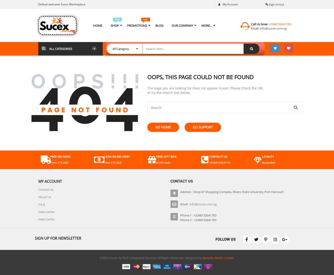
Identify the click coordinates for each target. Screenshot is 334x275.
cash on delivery (116, 156)
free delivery (60, 156)
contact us (218, 156)
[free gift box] (152, 160)
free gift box (166, 156)
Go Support (203, 127)
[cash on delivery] (99, 160)
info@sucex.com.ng (273, 28)
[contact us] (205, 160)
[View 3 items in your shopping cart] (274, 48)
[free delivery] (46, 160)
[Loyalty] (258, 160)
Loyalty (268, 156)
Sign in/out (274, 4)
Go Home (163, 127)
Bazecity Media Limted (218, 258)
